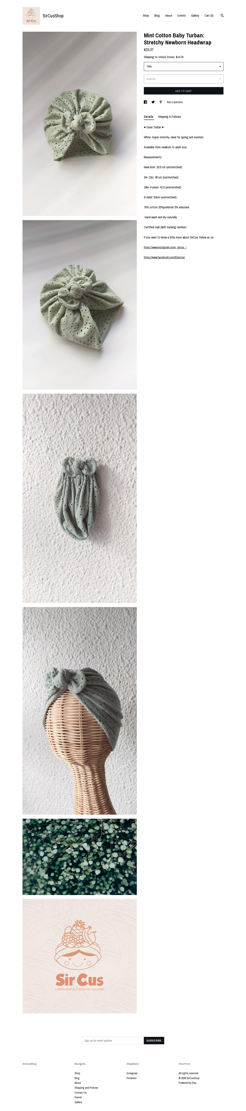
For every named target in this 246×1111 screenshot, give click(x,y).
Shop (146, 15)
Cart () (209, 15)
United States (166, 57)
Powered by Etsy (187, 1083)
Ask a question (175, 102)
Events (182, 15)
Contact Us (81, 1092)
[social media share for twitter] (153, 102)
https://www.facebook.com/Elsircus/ (164, 257)
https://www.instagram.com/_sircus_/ (165, 247)
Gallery (195, 15)
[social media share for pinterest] (161, 102)
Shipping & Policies (169, 116)
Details (149, 116)
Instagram (132, 1073)
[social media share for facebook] (146, 102)
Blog (157, 15)
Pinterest (131, 1078)
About (168, 15)
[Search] (222, 16)
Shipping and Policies (86, 1087)
